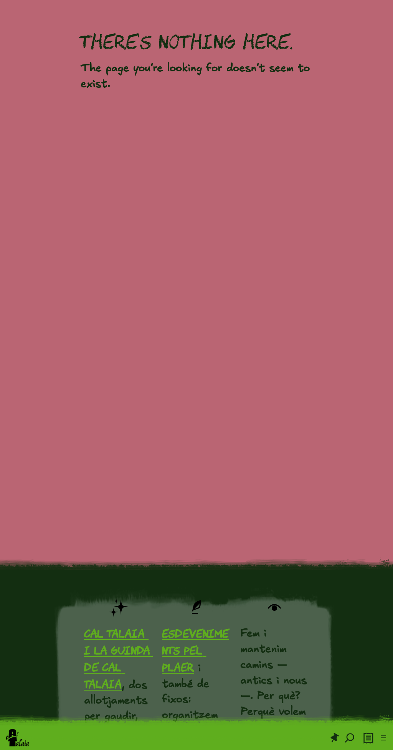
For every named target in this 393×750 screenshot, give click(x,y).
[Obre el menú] (383, 737)
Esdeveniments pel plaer (195, 650)
